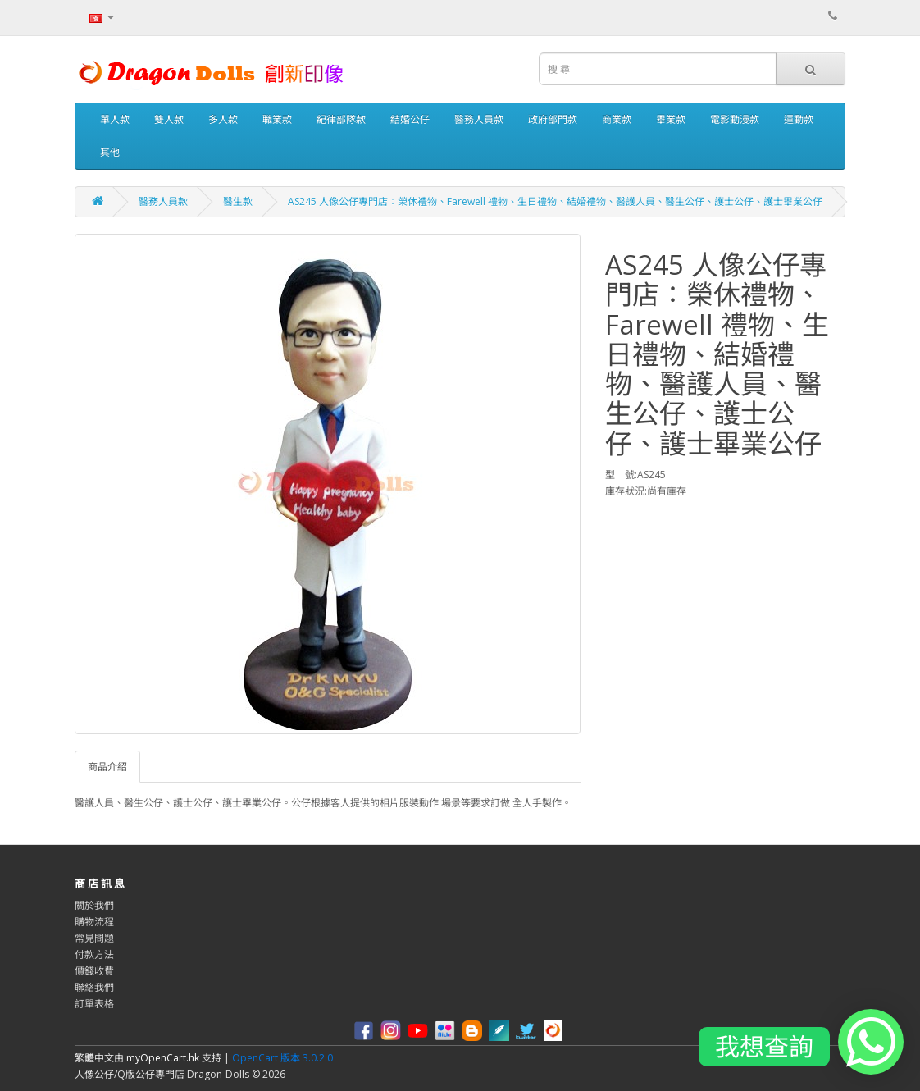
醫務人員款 (478, 119)
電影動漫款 (734, 119)
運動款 (798, 119)
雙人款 (169, 119)
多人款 (223, 119)
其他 (110, 152)
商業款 (616, 119)
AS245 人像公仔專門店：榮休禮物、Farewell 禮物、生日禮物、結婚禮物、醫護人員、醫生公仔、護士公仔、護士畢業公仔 (555, 201)
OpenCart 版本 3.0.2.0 (282, 1058)
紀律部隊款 (341, 119)
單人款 (115, 119)
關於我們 (94, 905)
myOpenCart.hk (162, 1058)
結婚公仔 (410, 119)
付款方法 (94, 954)
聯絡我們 (94, 987)
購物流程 (94, 922)
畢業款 (670, 119)
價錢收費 (94, 971)
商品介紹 (107, 767)
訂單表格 (94, 1004)
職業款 (277, 119)
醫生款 (238, 201)
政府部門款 (552, 119)
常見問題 (94, 938)
